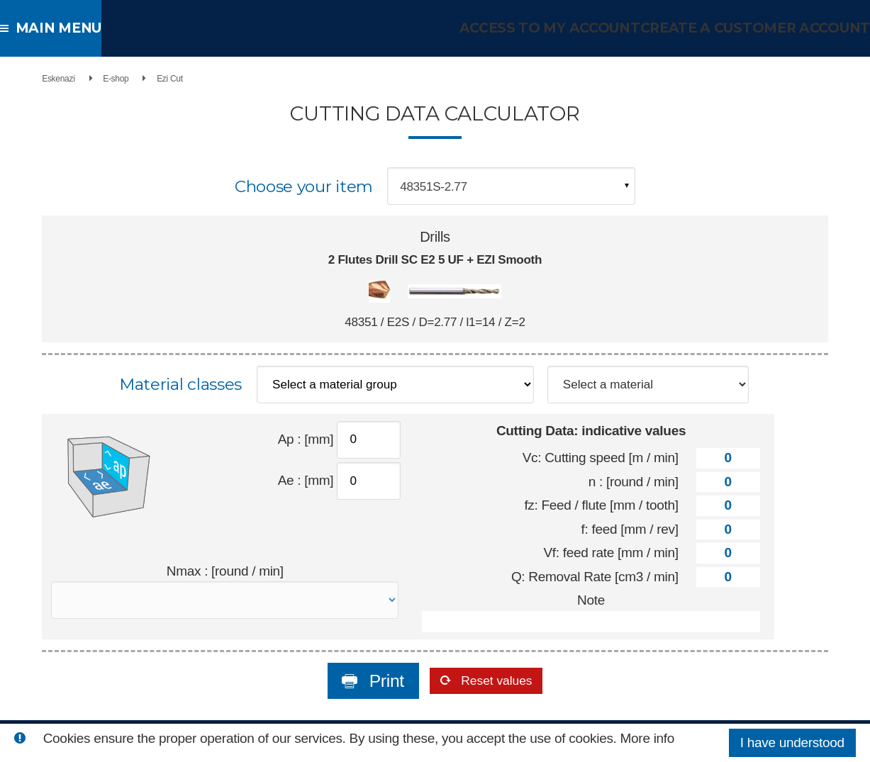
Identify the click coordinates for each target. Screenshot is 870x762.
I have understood (792, 742)
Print (361, 685)
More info (647, 738)
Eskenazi (26, 79)
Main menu (56, 28)
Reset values (498, 685)
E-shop (83, 79)
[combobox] (511, 186)
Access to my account (572, 28)
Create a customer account (764, 28)
